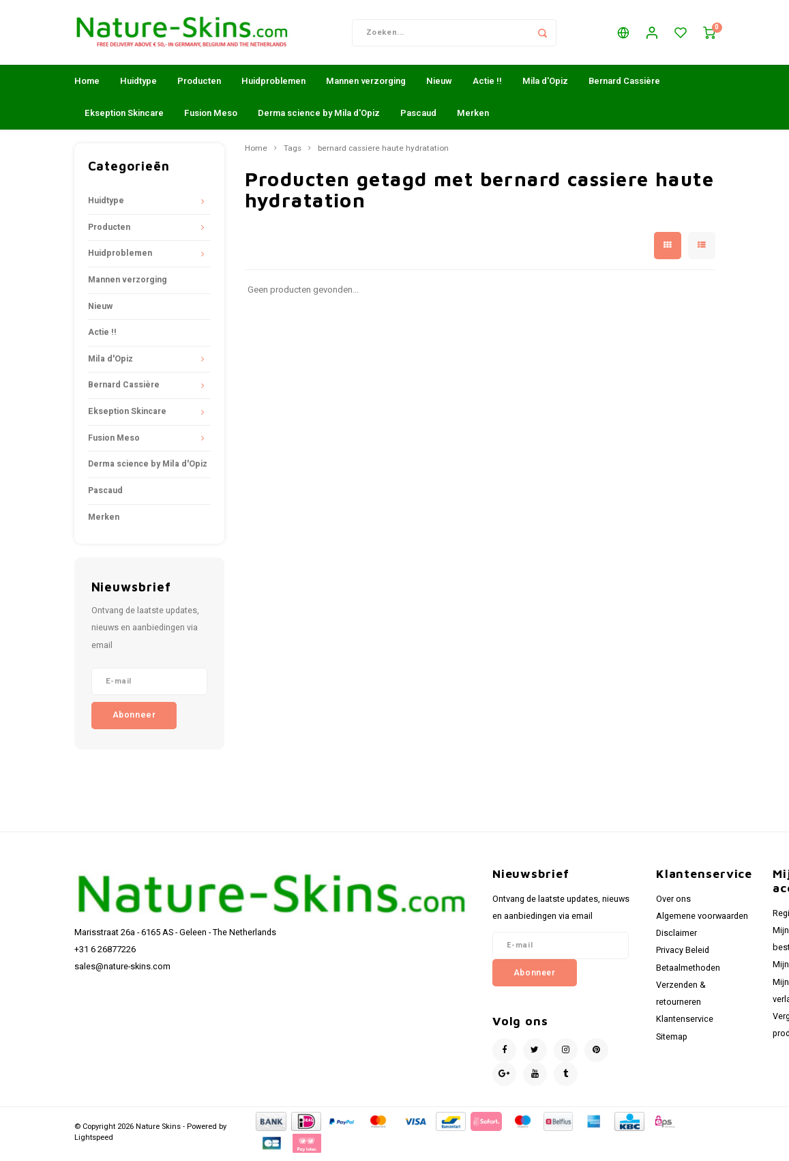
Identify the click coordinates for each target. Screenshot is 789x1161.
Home (87, 84)
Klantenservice (684, 1022)
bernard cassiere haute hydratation (383, 152)
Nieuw (439, 84)
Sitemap (671, 1040)
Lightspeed (93, 1141)
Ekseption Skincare (124, 116)
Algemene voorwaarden (702, 919)
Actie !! (487, 84)
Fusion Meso (210, 116)
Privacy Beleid (682, 953)
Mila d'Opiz (545, 84)
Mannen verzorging (366, 84)
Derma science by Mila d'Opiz (319, 116)
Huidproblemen (273, 84)
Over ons (673, 902)
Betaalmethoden (688, 971)
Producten (199, 84)
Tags (292, 152)
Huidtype (138, 84)
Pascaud (418, 116)
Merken (473, 116)
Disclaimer (676, 936)
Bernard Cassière (624, 84)
